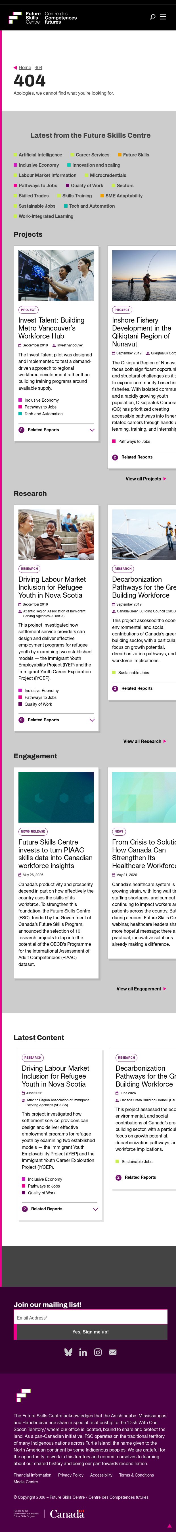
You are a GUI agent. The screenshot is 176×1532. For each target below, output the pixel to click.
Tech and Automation (92, 206)
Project (28, 309)
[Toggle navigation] (162, 17)
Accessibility (101, 1475)
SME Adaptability (124, 196)
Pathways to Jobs (38, 185)
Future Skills (136, 155)
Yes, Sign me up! (90, 1331)
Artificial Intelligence (40, 155)
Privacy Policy (70, 1475)
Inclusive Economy (39, 165)
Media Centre (26, 1482)
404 (38, 68)
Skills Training (77, 196)
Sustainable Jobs (37, 206)
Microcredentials (108, 175)
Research (29, 568)
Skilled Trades (34, 196)
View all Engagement (142, 989)
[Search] (152, 17)
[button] (168, 1525)
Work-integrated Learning (46, 216)
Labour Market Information (47, 175)
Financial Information (32, 1475)
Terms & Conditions (136, 1475)
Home (22, 68)
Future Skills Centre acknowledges (57, 1416)
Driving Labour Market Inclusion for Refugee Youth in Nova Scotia (52, 587)
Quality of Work (87, 185)
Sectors (125, 185)
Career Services (93, 155)
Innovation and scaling (96, 165)
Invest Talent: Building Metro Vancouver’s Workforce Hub (51, 328)
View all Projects (146, 479)
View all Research (145, 741)
